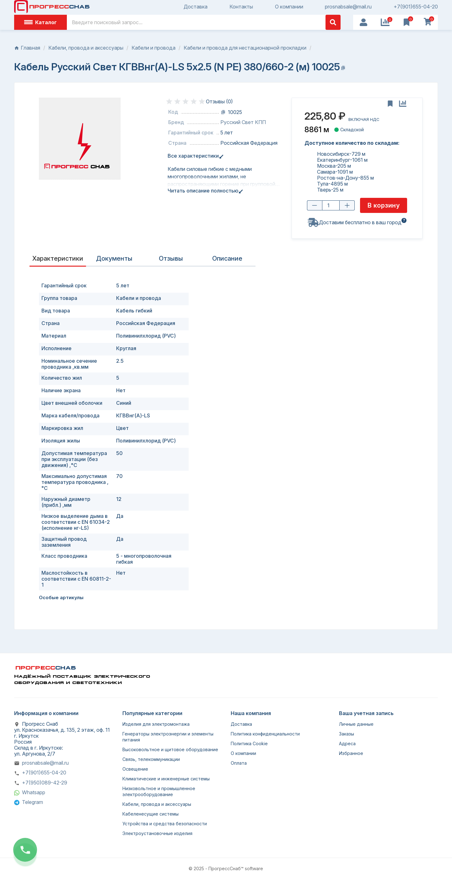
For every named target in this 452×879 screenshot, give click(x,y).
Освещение (135, 769)
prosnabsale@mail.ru (348, 7)
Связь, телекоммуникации (151, 759)
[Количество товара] (331, 206)
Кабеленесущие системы (150, 814)
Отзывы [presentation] (171, 258)
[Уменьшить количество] (314, 206)
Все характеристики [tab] (194, 156)
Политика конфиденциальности (265, 733)
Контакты (241, 7)
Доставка (195, 7)
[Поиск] (204, 22)
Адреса (347, 743)
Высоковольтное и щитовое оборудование (170, 749)
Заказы (346, 733)
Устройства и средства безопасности (164, 823)
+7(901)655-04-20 (416, 7)
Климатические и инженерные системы (166, 778)
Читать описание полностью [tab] (204, 191)
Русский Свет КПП (243, 122)
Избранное (351, 753)
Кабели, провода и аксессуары (156, 804)
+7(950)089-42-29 (44, 782)
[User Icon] (363, 22)
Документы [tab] (114, 258)
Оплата (239, 763)
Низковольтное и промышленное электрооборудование (158, 791)
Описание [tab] (227, 258)
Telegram (32, 802)
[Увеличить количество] (347, 206)
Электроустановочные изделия (157, 833)
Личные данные (356, 724)
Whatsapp (33, 792)
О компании (289, 7)
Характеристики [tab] (57, 258)
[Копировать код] (223, 112)
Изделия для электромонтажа (156, 724)
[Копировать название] (343, 68)
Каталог (40, 22)
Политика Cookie (249, 743)
